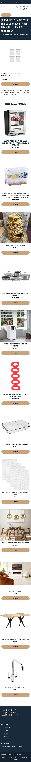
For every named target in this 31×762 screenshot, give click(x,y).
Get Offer (6, 15)
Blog (3, 757)
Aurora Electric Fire (15, 591)
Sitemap (15, 759)
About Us (6, 730)
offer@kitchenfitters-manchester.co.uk (21, 2)
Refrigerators (16, 73)
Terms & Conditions (15, 757)
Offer (5, 736)
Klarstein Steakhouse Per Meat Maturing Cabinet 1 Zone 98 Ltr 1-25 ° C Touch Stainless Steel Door (15, 143)
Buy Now (15, 84)
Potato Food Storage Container (15, 245)
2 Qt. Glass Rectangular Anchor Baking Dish (15, 444)
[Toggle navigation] (3, 8)
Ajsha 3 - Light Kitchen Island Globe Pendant (15, 543)
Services (6, 733)
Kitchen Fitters (8, 727)
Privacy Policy (25, 757)
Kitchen (10, 73)
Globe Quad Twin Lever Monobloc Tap (15, 688)
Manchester (4, 2)
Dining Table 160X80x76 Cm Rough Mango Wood (15, 639)
